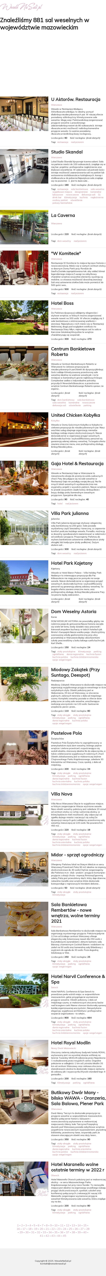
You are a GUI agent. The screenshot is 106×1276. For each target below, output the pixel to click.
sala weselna (97, 189)
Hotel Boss (62, 303)
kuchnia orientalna (61, 781)
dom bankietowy (66, 399)
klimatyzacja (70, 197)
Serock (54, 987)
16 (18, 1228)
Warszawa (56, 104)
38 (73, 1232)
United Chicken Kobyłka (75, 415)
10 (56, 1225)
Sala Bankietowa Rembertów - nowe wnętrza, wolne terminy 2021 (75, 913)
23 (58, 1228)
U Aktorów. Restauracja (75, 99)
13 (73, 1225)
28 (87, 1228)
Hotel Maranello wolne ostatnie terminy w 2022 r (77, 1167)
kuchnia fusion (93, 654)
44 (58, 1235)
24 (64, 1228)
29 (21, 1232)
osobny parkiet (60, 200)
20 (41, 1228)
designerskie (81, 191)
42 (47, 1235)
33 (44, 1232)
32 (38, 1232)
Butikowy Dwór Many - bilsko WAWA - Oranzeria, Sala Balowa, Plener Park (78, 1098)
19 (35, 1228)
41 (41, 1235)
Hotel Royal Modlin (70, 1042)
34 (50, 1232)
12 (67, 1225)
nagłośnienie (97, 197)
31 (32, 1232)
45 (64, 1235)
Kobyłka (55, 420)
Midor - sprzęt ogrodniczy (77, 854)
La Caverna (63, 215)
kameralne (95, 191)
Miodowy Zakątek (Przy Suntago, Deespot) (75, 672)
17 (24, 1228)
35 (56, 1232)
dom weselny (64, 241)
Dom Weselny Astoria (73, 611)
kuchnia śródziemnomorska (84, 657)
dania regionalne (75, 654)
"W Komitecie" (66, 253)
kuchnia (84, 197)
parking (87, 405)
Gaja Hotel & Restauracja (77, 463)
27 (82, 1228)
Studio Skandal (67, 152)
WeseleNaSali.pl (62, 1260)
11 (61, 1225)
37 (67, 1232)
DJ (99, 194)
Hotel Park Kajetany (71, 563)
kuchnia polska (60, 657)
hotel (60, 503)
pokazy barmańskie (62, 202)
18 (29, 1228)
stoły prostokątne (66, 651)
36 (61, 1232)
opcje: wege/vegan (61, 659)
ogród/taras (58, 654)
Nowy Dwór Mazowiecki (63, 1048)
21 (47, 1228)
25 (70, 1228)
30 (27, 1232)
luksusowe (57, 194)
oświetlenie (76, 200)
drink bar (56, 197)
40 (85, 1232)
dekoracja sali (88, 194)
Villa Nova (61, 794)
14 (79, 1225)
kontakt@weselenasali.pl (53, 1263)
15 (85, 1225)
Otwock (55, 1175)
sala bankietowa (79, 189)
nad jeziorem (77, 142)
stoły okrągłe (63, 715)
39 (79, 1232)
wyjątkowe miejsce (62, 191)
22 (53, 1228)
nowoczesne (72, 194)
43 (53, 1235)
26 (76, 1228)
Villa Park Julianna (70, 513)
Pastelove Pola (66, 733)
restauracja (62, 142)
